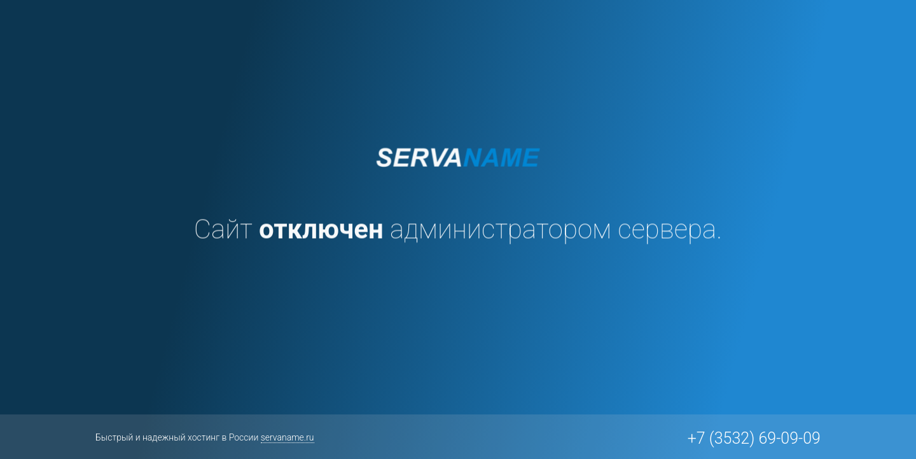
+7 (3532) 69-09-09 (754, 438)
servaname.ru (287, 437)
